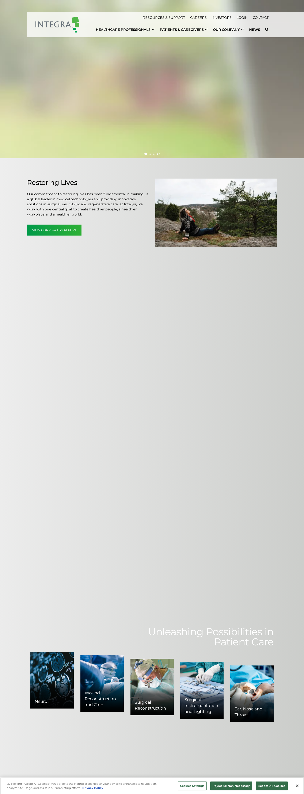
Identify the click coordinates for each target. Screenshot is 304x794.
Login (242, 18)
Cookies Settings (192, 787)
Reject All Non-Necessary (231, 787)
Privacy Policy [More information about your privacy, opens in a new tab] (92, 789)
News (254, 30)
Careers (198, 18)
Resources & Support (164, 18)
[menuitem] (125, 29)
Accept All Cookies (271, 787)
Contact (261, 18)
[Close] (297, 787)
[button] (145, 154)
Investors (222, 18)
